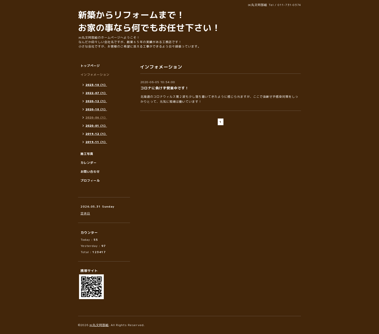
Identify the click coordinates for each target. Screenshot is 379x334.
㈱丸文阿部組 (99, 325)
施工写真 (87, 154)
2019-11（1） (96, 142)
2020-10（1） (96, 109)
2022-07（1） (96, 93)
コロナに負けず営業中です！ (164, 88)
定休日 (85, 213)
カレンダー (89, 163)
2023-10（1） (96, 85)
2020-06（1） (96, 117)
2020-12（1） (96, 101)
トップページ (90, 66)
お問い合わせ (90, 171)
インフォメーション (95, 74)
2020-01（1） (96, 126)
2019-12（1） (96, 134)
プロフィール (90, 180)
